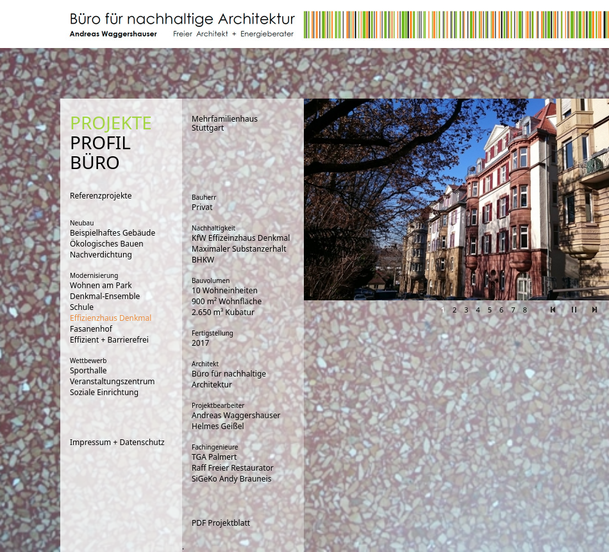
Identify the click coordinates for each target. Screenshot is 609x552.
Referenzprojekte (100, 195)
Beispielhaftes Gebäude (112, 232)
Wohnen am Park (101, 285)
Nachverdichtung (101, 254)
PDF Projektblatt (221, 522)
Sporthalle (88, 370)
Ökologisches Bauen (107, 243)
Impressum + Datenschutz (117, 442)
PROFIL (100, 142)
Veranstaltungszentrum (112, 381)
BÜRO (95, 162)
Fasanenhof (91, 328)
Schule (82, 307)
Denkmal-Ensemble (105, 296)
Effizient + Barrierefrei (109, 339)
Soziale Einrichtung (104, 392)
